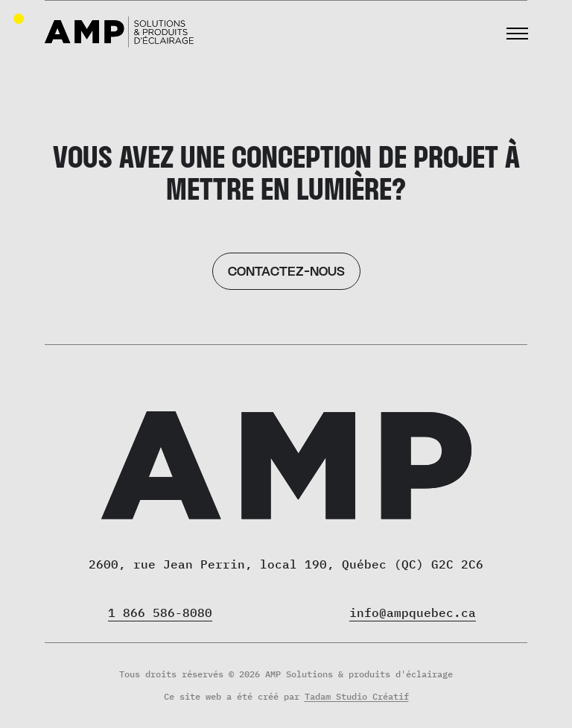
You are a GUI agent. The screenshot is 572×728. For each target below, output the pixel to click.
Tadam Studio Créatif (357, 696)
